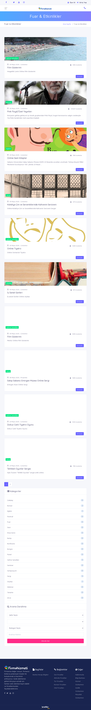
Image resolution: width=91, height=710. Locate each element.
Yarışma (10, 592)
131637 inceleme (75, 109)
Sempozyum (12, 571)
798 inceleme (76, 466)
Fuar (9, 522)
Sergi (9, 576)
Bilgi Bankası (80, 678)
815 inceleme (76, 290)
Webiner (10, 587)
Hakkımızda (79, 675)
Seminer (10, 565)
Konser (9, 506)
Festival (10, 516)
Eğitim (9, 511)
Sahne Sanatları (13, 560)
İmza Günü (11, 533)
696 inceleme (76, 65)
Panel (9, 554)
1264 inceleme (76, 246)
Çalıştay (10, 500)
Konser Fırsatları (60, 684)
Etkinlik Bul (45, 641)
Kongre (10, 549)
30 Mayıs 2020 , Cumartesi (17, 64)
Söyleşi (9, 582)
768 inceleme (76, 155)
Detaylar (80, 76)
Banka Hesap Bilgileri (40, 675)
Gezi (9, 527)
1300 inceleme (76, 422)
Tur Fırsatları (58, 681)
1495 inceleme (76, 334)
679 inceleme (76, 202)
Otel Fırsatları (59, 688)
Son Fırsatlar (58, 675)
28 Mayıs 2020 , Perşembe (17, 377)
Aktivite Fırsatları (60, 678)
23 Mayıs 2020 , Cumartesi (17, 422)
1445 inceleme (76, 378)
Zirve (9, 598)
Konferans (11, 544)
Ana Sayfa (67, 24)
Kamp (9, 538)
